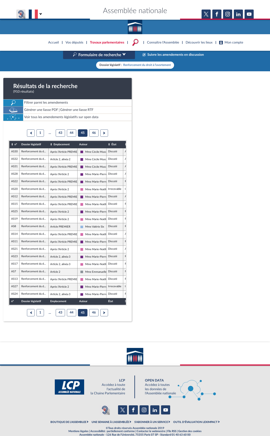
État (113, 135)
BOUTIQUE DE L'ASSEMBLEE (68, 413)
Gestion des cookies (190, 422)
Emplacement (62, 135)
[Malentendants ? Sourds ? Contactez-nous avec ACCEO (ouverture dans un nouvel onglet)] (105, 401)
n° (15, 135)
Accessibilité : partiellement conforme (112, 422)
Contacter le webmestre (151, 422)
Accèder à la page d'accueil (135, 25)
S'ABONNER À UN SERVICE (151, 413)
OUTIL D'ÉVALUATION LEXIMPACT (195, 413)
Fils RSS (171, 422)
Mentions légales (78, 422)
